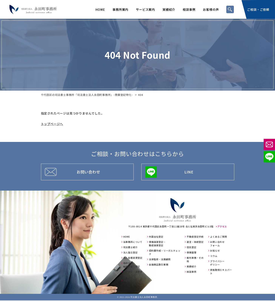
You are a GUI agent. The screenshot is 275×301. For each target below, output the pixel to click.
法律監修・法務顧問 (160, 259)
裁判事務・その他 (195, 260)
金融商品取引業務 (158, 265)
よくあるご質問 (218, 237)
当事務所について (133, 242)
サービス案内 (145, 9)
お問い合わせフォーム (217, 244)
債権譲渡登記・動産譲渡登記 (157, 244)
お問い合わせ (88, 172)
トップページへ (52, 124)
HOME (100, 9)
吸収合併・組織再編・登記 (131, 265)
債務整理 (191, 253)
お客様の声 (211, 9)
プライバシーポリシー (217, 263)
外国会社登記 (156, 237)
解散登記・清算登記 (133, 274)
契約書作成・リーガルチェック (164, 252)
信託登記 (191, 247)
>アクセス (221, 226)
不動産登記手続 (195, 237)
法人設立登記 (130, 253)
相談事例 (189, 9)
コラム (213, 256)
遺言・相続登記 (195, 242)
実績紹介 (169, 9)
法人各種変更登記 (133, 258)
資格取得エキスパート (221, 272)
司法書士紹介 (130, 247)
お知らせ (215, 251)
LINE (188, 172)
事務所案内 (120, 9)
